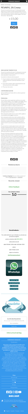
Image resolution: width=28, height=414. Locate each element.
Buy (14, 23)
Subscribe (14, 326)
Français (17, 411)
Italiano (22, 411)
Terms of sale (14, 377)
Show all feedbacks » (14, 230)
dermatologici (7, 4)
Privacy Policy (14, 387)
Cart (14, 382)
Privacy (14, 384)
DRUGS (2, 4)
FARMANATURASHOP (14, 1)
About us (14, 380)
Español (12, 411)
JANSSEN (20, 177)
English (8, 411)
